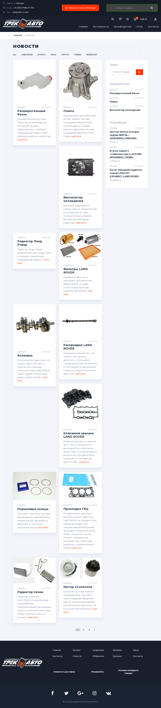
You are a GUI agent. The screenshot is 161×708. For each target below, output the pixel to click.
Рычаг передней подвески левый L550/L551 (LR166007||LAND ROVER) (126, 173)
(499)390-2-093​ (20, 12)
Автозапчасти (101, 26)
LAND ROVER (27, 54)
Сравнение (98, 650)
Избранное (98, 656)
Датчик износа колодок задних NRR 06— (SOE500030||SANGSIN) (124, 135)
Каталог (77, 650)
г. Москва (19, 3)
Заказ (136, 650)
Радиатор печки (30, 592)
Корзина (117, 656)
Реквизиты (97, 671)
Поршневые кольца (32, 509)
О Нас (140, 26)
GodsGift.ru (92, 701)
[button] (80, 8)
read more (22, 139)
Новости (77, 656)
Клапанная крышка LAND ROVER (78, 435)
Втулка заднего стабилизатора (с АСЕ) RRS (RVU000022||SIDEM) (125, 154)
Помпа (68, 111)
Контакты (153, 26)
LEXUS (53, 54)
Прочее (113, 128)
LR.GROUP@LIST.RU (23, 7)
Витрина (117, 650)
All (14, 54)
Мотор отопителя (77, 587)
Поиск (154, 7)
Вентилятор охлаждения (73, 199)
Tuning (78, 54)
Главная (83, 26)
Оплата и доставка (64, 671)
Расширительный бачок (124, 93)
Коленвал (25, 355)
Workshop (91, 54)
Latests (41, 54)
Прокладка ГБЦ (75, 509)
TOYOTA (65, 54)
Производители (122, 26)
